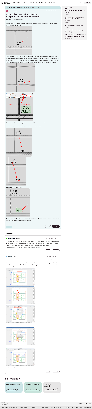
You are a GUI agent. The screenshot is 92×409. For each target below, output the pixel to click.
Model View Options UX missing (74, 30)
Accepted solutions (32, 389)
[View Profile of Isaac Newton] (13, 11)
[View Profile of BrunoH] (10, 256)
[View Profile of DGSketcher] (11, 238)
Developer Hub (43, 2)
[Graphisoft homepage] (85, 404)
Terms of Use (44, 407)
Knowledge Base (21, 2)
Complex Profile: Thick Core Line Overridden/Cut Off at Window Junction (74, 18)
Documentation (68, 38)
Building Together (32, 2)
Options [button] (59, 7)
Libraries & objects (69, 32)
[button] (19, 40)
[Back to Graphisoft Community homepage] (6, 2)
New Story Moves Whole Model (74, 25)
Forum (13, 2)
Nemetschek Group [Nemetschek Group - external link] (85, 407)
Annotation (8, 226)
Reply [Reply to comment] (56, 250)
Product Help (52, 2)
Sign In (87, 2)
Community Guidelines (55, 407)
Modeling (67, 14)
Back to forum (11, 389)
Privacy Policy (36, 407)
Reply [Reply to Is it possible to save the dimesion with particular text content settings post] (56, 226)
